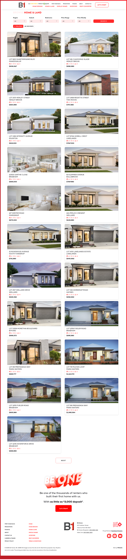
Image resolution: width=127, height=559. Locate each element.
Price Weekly (81, 18)
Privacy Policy (9, 544)
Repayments (29, 26)
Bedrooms (48, 18)
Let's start (101, 5)
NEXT (63, 463)
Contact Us (88, 4)
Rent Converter (85, 6)
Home (30, 526)
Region (15, 18)
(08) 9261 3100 (87, 535)
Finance (74, 4)
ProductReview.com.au (38, 4)
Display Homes (62, 6)
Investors (73, 6)
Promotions (66, 4)
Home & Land (49, 6)
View (34, 50)
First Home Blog (56, 4)
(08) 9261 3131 (93, 532)
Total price (18, 26)
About (81, 4)
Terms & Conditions (35, 544)
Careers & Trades (10, 541)
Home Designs (38, 6)
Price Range (65, 18)
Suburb (31, 18)
